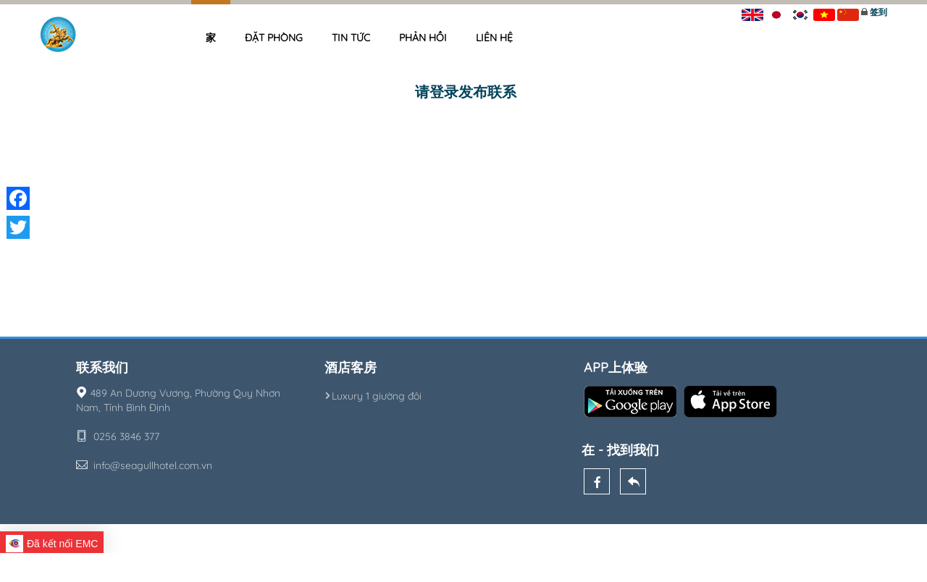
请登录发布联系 (465, 92)
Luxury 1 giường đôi (372, 395)
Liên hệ (494, 37)
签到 (878, 12)
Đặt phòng (274, 37)
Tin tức (351, 37)
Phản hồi (423, 37)
